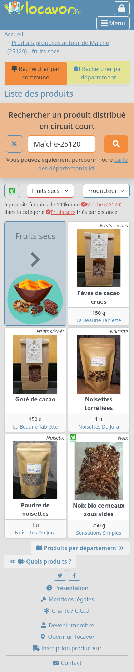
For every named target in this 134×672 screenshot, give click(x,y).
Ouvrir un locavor (67, 637)
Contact (66, 663)
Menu (113, 23)
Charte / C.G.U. (67, 611)
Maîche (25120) (101, 204)
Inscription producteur (67, 648)
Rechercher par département (98, 73)
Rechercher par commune (35, 73)
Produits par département (80, 548)
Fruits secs (60, 212)
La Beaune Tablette (98, 320)
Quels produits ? (40, 561)
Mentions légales (67, 599)
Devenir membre (67, 625)
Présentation (67, 588)
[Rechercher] (116, 144)
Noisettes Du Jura (98, 426)
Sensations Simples (98, 532)
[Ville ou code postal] (61, 144)
